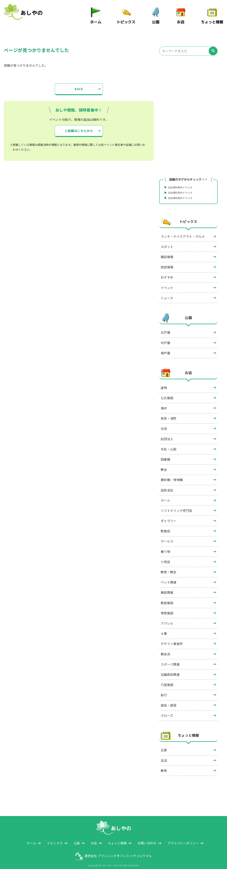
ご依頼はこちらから (79, 125)
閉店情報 (167, 261)
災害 (164, 744)
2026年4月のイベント (182, 181)
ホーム (103, 19)
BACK (79, 83)
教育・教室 (169, 566)
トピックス (131, 19)
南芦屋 (165, 347)
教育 (164, 765)
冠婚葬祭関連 (170, 669)
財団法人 (167, 433)
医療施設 (167, 597)
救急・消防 (169, 413)
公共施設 (167, 392)
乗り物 (165, 546)
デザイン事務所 (172, 638)
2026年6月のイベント (182, 192)
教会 (164, 464)
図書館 (165, 454)
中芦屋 (165, 337)
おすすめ (167, 272)
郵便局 (165, 648)
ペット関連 (169, 577)
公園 (159, 19)
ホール (165, 495)
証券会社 (167, 484)
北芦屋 (165, 327)
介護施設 (167, 679)
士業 (164, 628)
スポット (167, 241)
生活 (164, 755)
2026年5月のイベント (182, 187)
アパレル (167, 618)
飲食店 (165, 525)
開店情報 (167, 251)
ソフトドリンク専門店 (176, 505)
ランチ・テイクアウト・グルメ (183, 231)
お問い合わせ (147, 837)
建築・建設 (169, 700)
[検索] (213, 45)
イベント (167, 282)
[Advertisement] (188, 86)
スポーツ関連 (170, 659)
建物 (164, 382)
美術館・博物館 (172, 474)
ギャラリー (169, 515)
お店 (184, 19)
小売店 (165, 556)
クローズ (167, 710)
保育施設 (167, 607)
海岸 (164, 402)
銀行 (164, 689)
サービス (167, 536)
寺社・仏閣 (169, 444)
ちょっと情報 (213, 19)
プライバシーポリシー (183, 837)
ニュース (167, 292)
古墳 (164, 423)
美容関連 (167, 587)
